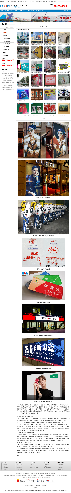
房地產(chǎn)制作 (7, 44)
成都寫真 (32, 1)
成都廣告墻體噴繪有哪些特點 (50, 72)
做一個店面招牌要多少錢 (7, 85)
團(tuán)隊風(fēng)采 (32, 10)
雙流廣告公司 (18, 475)
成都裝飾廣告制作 (36, 100)
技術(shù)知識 (41, 10)
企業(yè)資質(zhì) (6, 466)
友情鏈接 (35, 473)
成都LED (43, 475)
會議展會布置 (48, 475)
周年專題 (64, 10)
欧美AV (5, 490)
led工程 (4, 52)
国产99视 (35, 487)
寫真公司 (30, 475)
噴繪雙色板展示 (64, 86)
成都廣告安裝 (12, 475)
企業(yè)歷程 (5, 467)
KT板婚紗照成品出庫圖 (36, 115)
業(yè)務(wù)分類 (8, 10)
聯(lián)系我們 (26, 473)
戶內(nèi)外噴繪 (6, 38)
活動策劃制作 (6, 46)
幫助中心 (68, 10)
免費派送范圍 (19, 464)
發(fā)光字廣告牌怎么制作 (7, 87)
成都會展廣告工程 (38, 1)
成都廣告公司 (51, 1)
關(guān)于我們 (19, 473)
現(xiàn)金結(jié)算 (47, 467)
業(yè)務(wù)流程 (6, 469)
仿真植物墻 (5, 55)
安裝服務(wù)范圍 (20, 467)
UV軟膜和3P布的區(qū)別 (64, 100)
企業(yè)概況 (5, 464)
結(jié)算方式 (46, 466)
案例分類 (16, 10)
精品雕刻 (5, 35)
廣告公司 (53, 473)
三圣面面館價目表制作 (50, 115)
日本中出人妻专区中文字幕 (62, 490)
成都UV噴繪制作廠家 (56, 411)
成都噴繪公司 (24, 475)
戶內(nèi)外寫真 (6, 41)
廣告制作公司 (6, 475)
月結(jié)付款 (46, 464)
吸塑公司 (38, 475)
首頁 (2, 10)
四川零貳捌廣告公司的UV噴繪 (23, 100)
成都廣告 (13, 1)
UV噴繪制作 (21, 405)
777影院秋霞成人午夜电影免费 (51, 490)
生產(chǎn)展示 (23, 10)
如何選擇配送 (19, 469)
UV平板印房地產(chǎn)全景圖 (63, 115)
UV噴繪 (5, 32)
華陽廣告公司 (47, 473)
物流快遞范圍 (19, 466)
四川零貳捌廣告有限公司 (32, 477)
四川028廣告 (56, 1)
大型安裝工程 (6, 49)
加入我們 (31, 473)
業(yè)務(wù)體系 (28, 23)
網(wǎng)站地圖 (41, 473)
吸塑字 (4, 29)
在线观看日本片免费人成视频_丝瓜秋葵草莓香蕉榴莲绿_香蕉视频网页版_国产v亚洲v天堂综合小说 (26, 490)
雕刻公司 (34, 475)
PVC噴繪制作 (50, 100)
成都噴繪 (28, 1)
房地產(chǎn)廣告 (55, 475)
